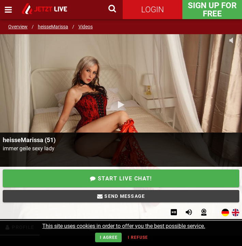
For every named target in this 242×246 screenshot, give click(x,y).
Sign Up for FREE (212, 9)
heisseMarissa (53, 26)
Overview (18, 26)
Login (152, 9)
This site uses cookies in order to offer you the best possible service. (123, 226)
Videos (85, 26)
